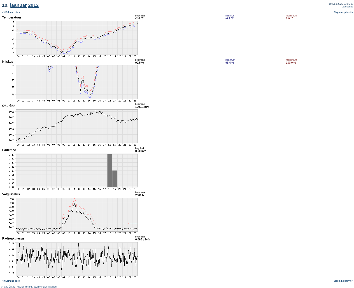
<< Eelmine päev (11, 12)
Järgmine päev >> (343, 12)
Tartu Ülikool (9, 287)
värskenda (347, 6)
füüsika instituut (24, 287)
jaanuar (18, 5)
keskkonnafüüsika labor (45, 287)
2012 (33, 5)
